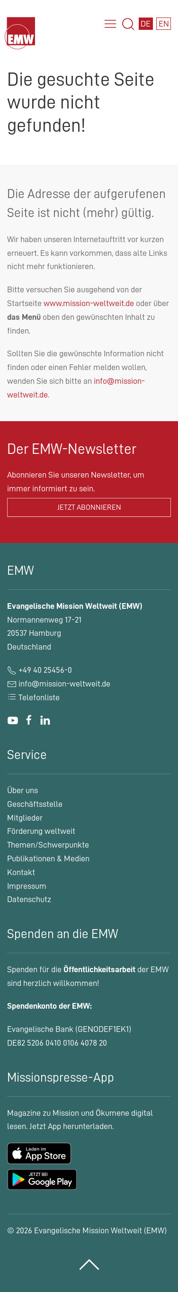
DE (146, 23)
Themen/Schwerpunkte (48, 844)
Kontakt (21, 872)
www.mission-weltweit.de (89, 303)
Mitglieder (25, 817)
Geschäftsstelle (34, 804)
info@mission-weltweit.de (64, 683)
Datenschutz (29, 899)
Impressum (26, 886)
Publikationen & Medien (48, 858)
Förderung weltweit (41, 831)
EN (164, 23)
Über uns (22, 790)
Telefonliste (33, 697)
